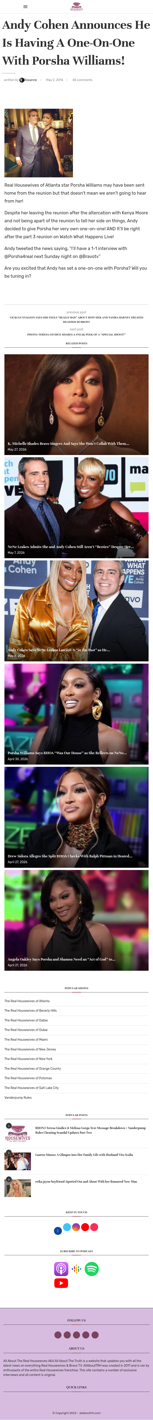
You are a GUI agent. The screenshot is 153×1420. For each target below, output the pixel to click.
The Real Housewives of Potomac (28, 1078)
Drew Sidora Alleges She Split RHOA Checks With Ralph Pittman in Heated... (70, 856)
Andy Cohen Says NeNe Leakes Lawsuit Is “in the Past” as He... (59, 650)
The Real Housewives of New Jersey (30, 1049)
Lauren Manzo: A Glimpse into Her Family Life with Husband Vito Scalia (84, 1155)
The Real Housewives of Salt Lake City (31, 1088)
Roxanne (28, 80)
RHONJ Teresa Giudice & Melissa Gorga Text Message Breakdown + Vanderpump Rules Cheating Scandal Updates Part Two (90, 1130)
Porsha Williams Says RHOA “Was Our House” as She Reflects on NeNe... (67, 753)
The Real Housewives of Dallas (26, 1020)
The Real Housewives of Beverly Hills (30, 1011)
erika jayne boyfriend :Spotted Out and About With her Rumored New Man (86, 1182)
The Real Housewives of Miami (26, 1040)
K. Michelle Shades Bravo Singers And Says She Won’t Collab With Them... (68, 443)
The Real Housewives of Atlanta (27, 1001)
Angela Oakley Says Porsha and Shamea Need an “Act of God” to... (61, 959)
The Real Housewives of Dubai (26, 1030)
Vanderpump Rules (18, 1098)
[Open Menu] (25, 7)
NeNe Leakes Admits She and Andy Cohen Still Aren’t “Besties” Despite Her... (71, 546)
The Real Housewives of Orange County (32, 1069)
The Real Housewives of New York (28, 1059)
